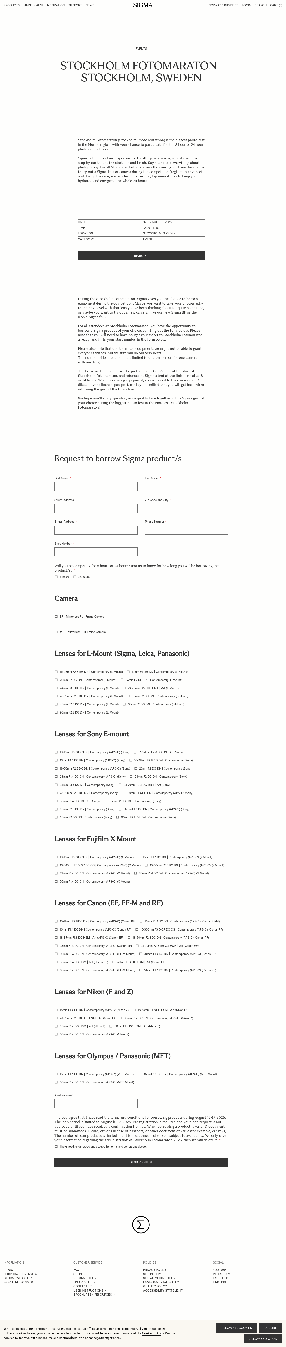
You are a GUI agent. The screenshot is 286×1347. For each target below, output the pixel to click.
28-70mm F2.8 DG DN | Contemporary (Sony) (89, 793)
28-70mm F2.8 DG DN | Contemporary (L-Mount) (91, 696)
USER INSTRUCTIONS (88, 1290)
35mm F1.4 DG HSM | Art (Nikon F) (82, 1026)
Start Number (63, 543)
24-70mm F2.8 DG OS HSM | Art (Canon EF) (170, 946)
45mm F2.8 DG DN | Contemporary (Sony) (87, 809)
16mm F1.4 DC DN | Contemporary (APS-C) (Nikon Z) (94, 1010)
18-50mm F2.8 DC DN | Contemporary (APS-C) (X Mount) (187, 865)
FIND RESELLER (84, 1282)
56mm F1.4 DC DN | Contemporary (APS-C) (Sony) (156, 809)
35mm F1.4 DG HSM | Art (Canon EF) (84, 962)
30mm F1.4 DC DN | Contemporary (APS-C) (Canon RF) (180, 954)
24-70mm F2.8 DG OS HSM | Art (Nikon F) (87, 1018)
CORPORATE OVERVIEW (21, 1274)
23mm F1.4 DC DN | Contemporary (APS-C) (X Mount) (95, 873)
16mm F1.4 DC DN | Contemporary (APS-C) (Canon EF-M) (182, 921)
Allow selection (263, 1338)
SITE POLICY (152, 1274)
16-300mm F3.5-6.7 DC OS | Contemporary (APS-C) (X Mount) (100, 865)
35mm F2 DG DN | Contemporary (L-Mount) (160, 696)
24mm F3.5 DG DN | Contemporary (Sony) (87, 785)
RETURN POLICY (84, 1278)
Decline (271, 1328)
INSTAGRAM (221, 1274)
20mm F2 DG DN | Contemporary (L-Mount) (88, 680)
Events (141, 48)
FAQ (76, 1269)
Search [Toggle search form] (261, 5)
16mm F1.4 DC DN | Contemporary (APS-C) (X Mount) (177, 857)
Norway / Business (223, 5)
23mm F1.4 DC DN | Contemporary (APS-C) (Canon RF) (96, 946)
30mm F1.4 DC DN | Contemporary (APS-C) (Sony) (161, 793)
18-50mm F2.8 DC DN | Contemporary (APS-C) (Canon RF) (171, 937)
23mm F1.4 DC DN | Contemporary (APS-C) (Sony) (93, 776)
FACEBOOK (221, 1278)
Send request (141, 1162)
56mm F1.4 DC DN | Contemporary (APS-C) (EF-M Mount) (97, 970)
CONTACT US (82, 1286)
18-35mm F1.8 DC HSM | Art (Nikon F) (162, 1010)
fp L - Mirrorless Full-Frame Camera (83, 632)
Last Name (152, 478)
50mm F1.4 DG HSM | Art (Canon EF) (141, 962)
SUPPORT (80, 1274)
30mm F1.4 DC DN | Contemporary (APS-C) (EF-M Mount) (97, 954)
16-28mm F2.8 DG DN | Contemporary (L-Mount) (91, 672)
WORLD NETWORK (17, 1282)
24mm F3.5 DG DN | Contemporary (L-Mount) (89, 688)
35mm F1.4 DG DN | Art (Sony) (80, 801)
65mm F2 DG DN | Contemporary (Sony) (86, 817)
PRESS (8, 1269)
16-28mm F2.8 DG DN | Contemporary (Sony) (163, 760)
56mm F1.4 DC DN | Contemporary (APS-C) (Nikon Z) (94, 1034)
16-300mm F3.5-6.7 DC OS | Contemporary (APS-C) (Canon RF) (181, 929)
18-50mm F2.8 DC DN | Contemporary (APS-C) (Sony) (95, 768)
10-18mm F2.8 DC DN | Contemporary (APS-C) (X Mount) (97, 857)
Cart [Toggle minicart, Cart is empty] (276, 5)
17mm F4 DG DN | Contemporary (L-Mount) (160, 672)
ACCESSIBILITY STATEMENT (163, 1290)
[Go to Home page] (143, 5)
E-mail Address (64, 521)
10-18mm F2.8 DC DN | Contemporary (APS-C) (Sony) (94, 752)
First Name (61, 478)
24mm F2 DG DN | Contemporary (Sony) (161, 776)
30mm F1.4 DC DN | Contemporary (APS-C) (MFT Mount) (180, 1074)
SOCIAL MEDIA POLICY (159, 1278)
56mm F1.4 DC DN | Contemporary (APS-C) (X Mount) (95, 881)
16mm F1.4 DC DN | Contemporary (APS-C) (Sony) (92, 760)
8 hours (64, 577)
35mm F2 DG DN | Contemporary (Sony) (135, 801)
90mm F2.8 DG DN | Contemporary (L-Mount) (89, 712)
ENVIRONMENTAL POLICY (161, 1282)
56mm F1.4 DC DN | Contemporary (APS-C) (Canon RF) (180, 970)
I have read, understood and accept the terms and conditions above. (103, 1146)
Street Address (64, 500)
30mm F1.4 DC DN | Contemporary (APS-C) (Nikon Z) (158, 1018)
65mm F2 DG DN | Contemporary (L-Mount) (156, 704)
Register (141, 256)
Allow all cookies (237, 1328)
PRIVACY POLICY (155, 1269)
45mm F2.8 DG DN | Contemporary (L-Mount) (89, 704)
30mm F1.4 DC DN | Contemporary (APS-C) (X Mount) (174, 873)
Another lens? (63, 1095)
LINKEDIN (219, 1282)
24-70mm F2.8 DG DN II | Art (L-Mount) (153, 688)
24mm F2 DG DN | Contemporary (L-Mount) (153, 680)
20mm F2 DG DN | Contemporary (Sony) (165, 768)
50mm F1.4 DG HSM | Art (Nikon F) (137, 1026)
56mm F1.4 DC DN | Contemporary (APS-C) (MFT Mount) (97, 1082)
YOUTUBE (220, 1269)
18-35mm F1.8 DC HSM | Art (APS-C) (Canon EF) (91, 937)
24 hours (84, 577)
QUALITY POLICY (155, 1286)
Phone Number (155, 521)
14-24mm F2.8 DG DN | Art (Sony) (161, 752)
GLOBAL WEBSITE (16, 1278)
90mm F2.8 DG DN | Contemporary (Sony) (148, 817)
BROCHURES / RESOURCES (92, 1294)
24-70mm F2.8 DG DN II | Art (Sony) (147, 785)
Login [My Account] (246, 5)
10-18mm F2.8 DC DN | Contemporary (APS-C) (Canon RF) (98, 921)
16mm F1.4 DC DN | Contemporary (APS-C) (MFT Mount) (97, 1074)
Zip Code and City (157, 500)
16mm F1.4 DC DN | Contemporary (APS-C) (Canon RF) (95, 929)
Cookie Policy (151, 1333)
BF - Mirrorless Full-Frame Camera (82, 616)
